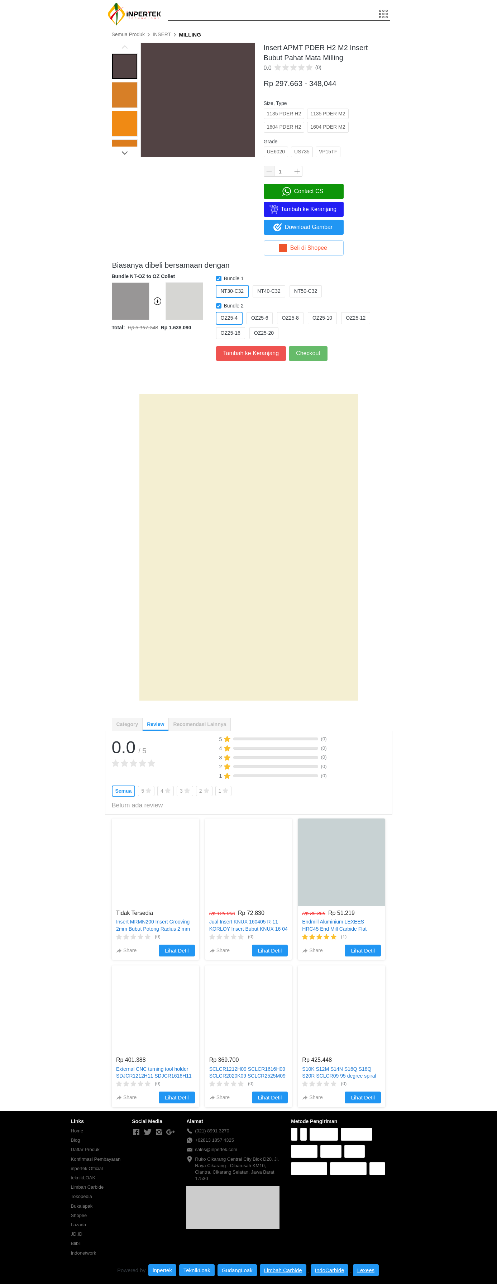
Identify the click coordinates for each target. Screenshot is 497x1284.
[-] (136, 1132)
